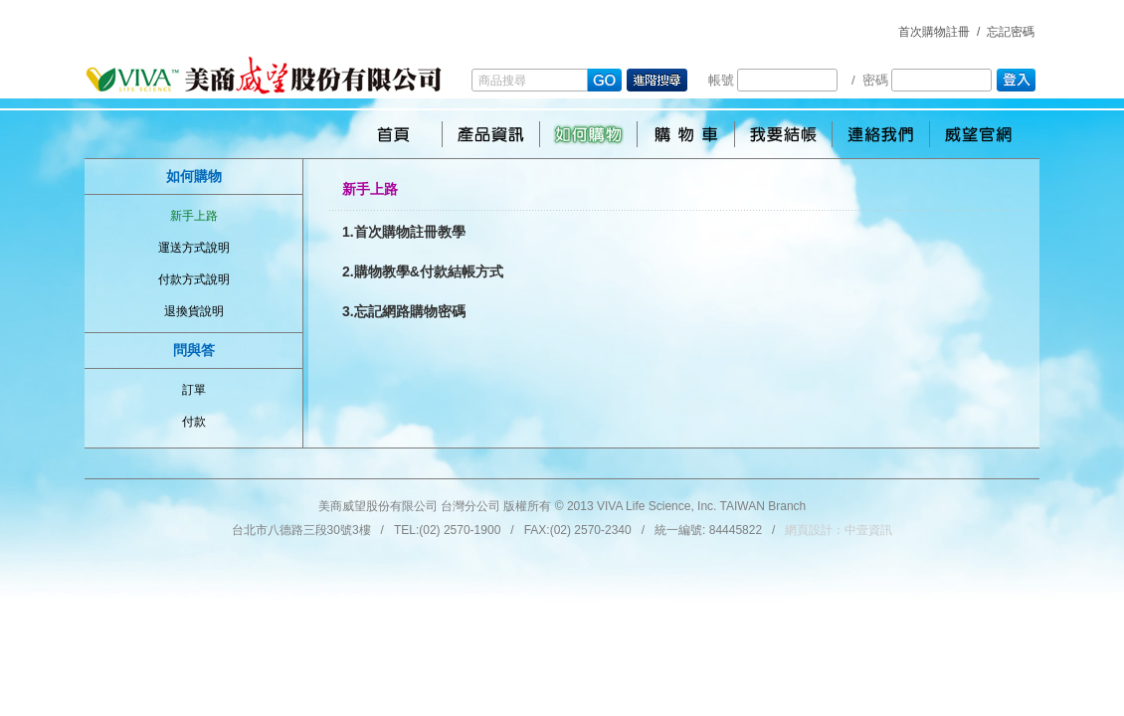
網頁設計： (838, 530)
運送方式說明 (194, 248)
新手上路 (194, 216)
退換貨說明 (194, 311)
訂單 (194, 390)
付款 (194, 422)
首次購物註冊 (934, 32)
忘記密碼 (1010, 32)
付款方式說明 (194, 279)
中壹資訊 (868, 530)
